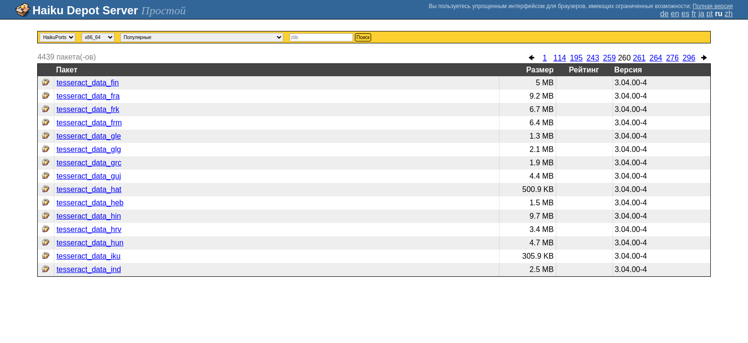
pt (709, 14)
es (685, 14)
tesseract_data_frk (87, 109)
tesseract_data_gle (88, 136)
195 (576, 58)
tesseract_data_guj (88, 176)
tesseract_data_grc (88, 163)
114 (559, 58)
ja (701, 14)
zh (729, 14)
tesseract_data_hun (90, 243)
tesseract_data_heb (90, 203)
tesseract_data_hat (88, 189)
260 (624, 58)
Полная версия (713, 6)
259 (609, 58)
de (664, 14)
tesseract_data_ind (88, 269)
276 (672, 58)
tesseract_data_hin (88, 216)
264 (656, 58)
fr (694, 14)
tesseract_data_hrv (88, 229)
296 (689, 58)
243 (592, 58)
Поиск (363, 37)
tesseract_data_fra (88, 96)
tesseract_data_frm (89, 123)
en (675, 14)
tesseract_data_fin (87, 83)
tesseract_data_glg (88, 149)
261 (639, 58)
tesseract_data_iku (88, 256)
